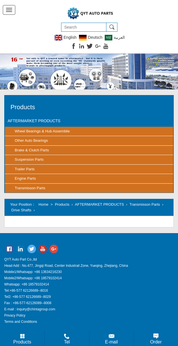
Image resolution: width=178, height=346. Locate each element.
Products (62, 204)
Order (156, 341)
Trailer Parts (25, 169)
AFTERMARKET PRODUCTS (34, 121)
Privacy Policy (14, 315)
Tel (67, 341)
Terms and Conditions (20, 322)
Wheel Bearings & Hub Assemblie (42, 131)
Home (43, 204)
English (66, 37)
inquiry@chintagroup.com (36, 309)
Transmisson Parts (30, 188)
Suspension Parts (29, 159)
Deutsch (90, 37)
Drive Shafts (21, 210)
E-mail (111, 341)
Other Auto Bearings (31, 140)
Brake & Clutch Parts (32, 150)
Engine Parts (25, 178)
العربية (115, 37)
